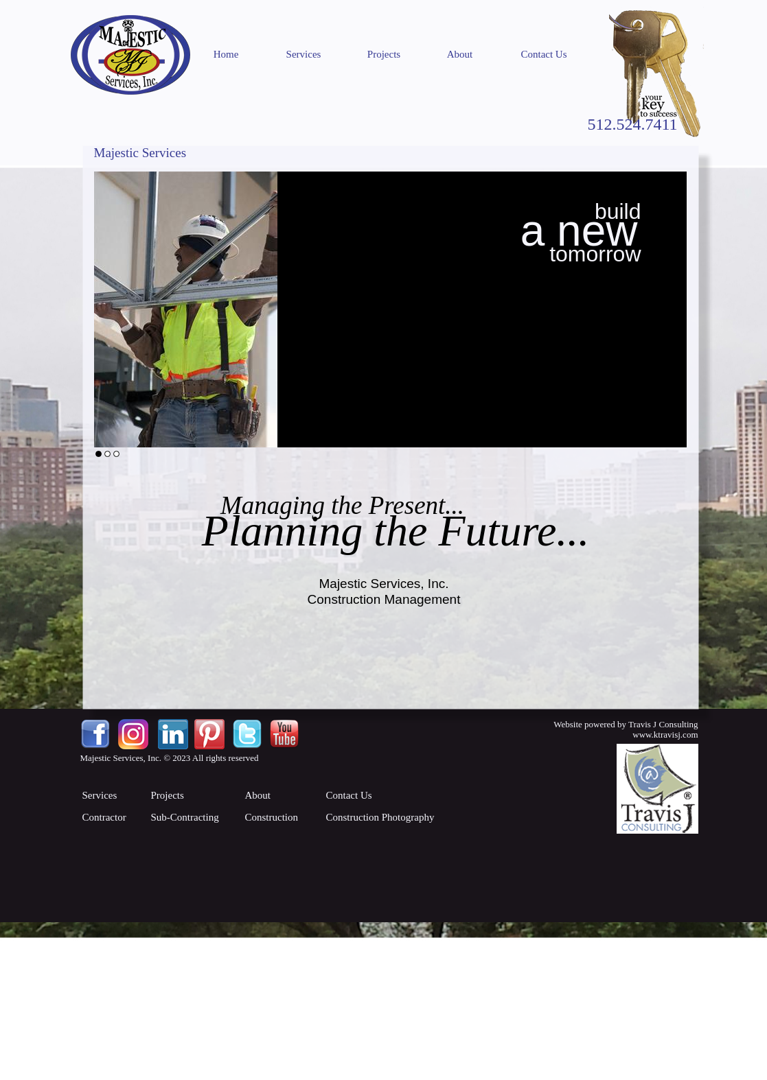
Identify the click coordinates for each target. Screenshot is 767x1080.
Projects (383, 54)
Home (226, 54)
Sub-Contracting (185, 817)
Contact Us (543, 54)
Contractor (104, 817)
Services (303, 54)
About (460, 54)
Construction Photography (380, 817)
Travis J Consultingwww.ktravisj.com (663, 729)
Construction (272, 817)
